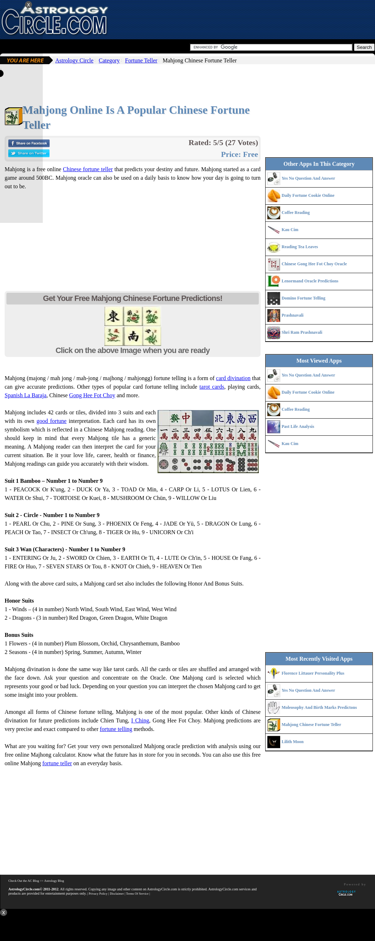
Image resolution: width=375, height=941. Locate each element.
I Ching (140, 720)
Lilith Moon (293, 741)
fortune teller (57, 763)
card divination (233, 378)
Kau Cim (290, 229)
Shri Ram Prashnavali (302, 332)
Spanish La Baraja (25, 395)
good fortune (51, 421)
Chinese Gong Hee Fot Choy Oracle (314, 263)
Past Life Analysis (298, 426)
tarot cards (212, 387)
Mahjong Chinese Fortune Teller (311, 724)
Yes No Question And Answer (308, 178)
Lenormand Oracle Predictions (310, 280)
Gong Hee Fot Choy (92, 395)
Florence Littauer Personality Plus (313, 673)
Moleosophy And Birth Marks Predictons (319, 707)
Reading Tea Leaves (300, 246)
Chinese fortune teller (88, 169)
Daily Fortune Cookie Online (308, 195)
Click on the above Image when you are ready (133, 350)
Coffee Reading (296, 212)
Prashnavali (292, 315)
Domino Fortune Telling (303, 298)
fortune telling (116, 729)
